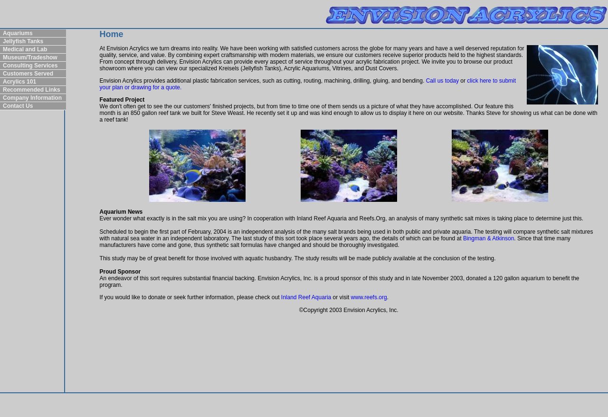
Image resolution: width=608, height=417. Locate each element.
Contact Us (18, 106)
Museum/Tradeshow (30, 57)
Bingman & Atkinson (488, 238)
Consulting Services (30, 65)
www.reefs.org (369, 297)
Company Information (32, 98)
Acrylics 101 (19, 81)
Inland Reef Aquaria (306, 297)
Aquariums (18, 33)
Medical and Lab (25, 49)
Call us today (442, 80)
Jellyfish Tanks (23, 41)
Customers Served (28, 73)
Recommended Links (31, 89)
